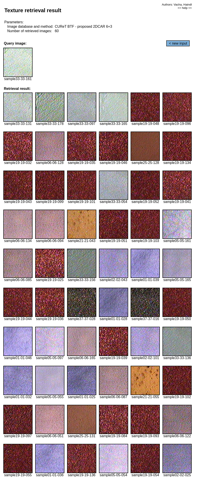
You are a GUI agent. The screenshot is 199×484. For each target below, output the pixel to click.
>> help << (185, 8)
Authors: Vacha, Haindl (177, 4)
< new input (178, 43)
